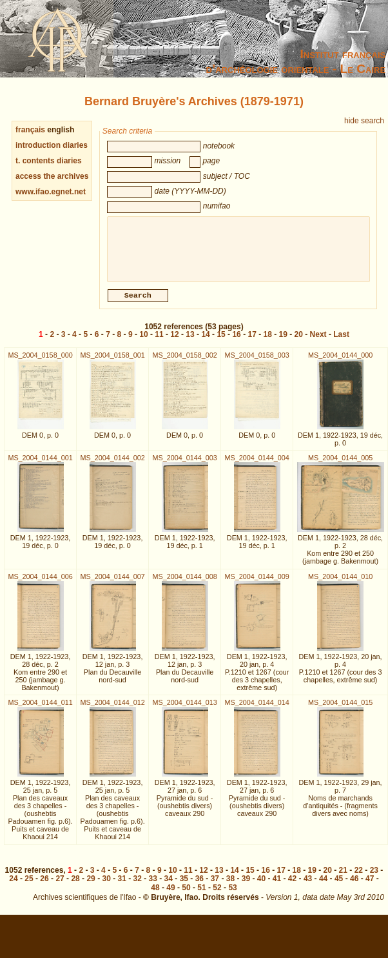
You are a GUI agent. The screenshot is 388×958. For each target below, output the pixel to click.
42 (292, 886)
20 (299, 342)
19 (283, 342)
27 (59, 886)
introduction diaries (51, 145)
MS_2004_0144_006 (40, 584)
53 (232, 895)
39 (246, 886)
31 (122, 886)
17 (251, 342)
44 (323, 886)
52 (217, 895)
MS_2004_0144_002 (112, 465)
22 (358, 877)
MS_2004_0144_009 (257, 584)
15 (221, 342)
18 (268, 342)
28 (75, 886)
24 (13, 886)
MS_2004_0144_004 (257, 465)
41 (277, 886)
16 (236, 342)
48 (155, 895)
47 (369, 886)
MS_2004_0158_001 (112, 363)
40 (261, 886)
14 (205, 342)
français (30, 129)
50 (186, 895)
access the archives (51, 176)
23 (374, 877)
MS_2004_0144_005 (340, 465)
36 (199, 886)
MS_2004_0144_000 (340, 363)
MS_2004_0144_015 (340, 710)
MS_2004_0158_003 (257, 363)
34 (168, 886)
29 (90, 886)
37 (215, 886)
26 (44, 886)
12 (174, 342)
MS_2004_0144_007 (112, 584)
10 (143, 342)
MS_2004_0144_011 (40, 710)
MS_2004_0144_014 (257, 710)
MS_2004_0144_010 (340, 584)
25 (28, 886)
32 (137, 886)
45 (339, 886)
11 (159, 342)
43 (308, 886)
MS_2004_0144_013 (184, 710)
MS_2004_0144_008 (184, 584)
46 (354, 886)
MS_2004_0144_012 (112, 710)
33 (153, 886)
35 (184, 886)
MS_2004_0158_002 (184, 363)
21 (343, 877)
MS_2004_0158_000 (40, 363)
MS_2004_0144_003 (184, 465)
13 (190, 342)
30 (106, 886)
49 (170, 895)
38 (230, 886)
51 (201, 895)
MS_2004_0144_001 (40, 465)
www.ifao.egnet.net (50, 191)
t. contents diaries (48, 160)
